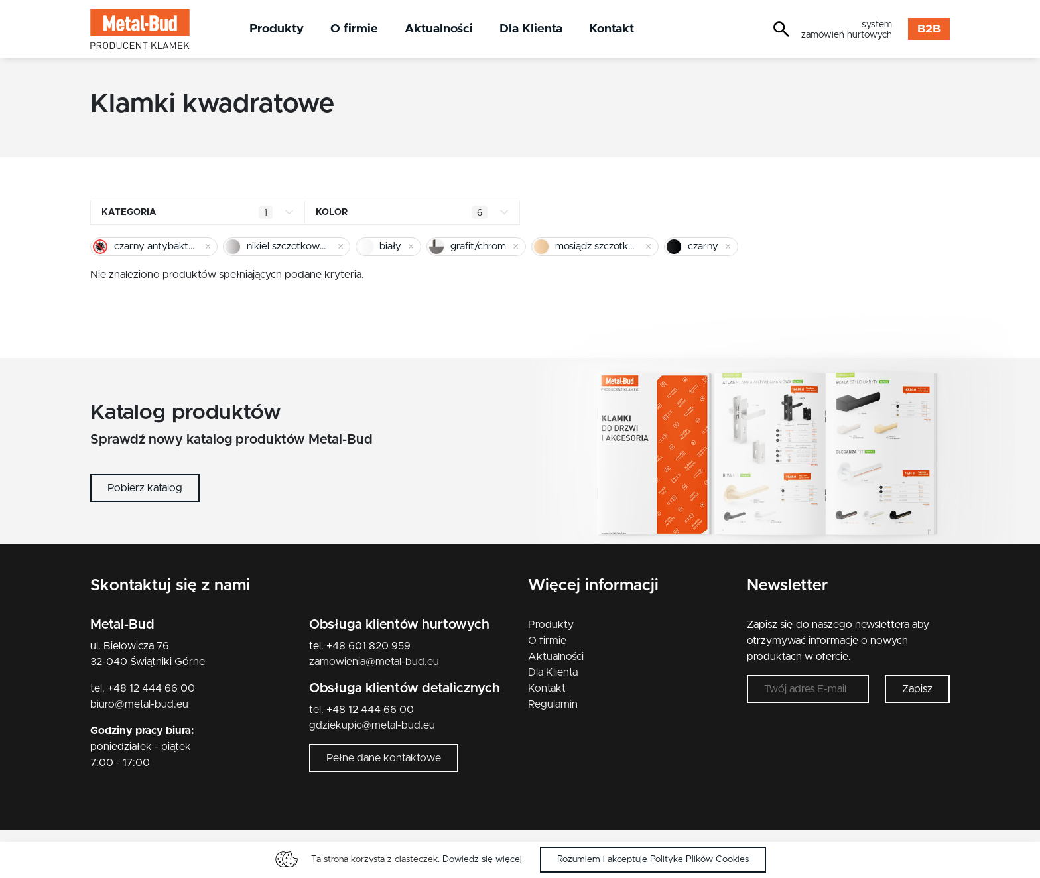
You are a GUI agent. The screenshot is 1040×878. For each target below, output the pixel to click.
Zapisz (917, 689)
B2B (929, 29)
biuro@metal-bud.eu (139, 704)
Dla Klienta (530, 29)
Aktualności (439, 29)
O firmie (354, 29)
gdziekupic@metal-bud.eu (372, 725)
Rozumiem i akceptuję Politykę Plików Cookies (653, 859)
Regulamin (553, 704)
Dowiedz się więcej (482, 859)
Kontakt (611, 29)
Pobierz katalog (144, 488)
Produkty (276, 29)
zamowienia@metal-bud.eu (374, 662)
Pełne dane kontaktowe (383, 758)
